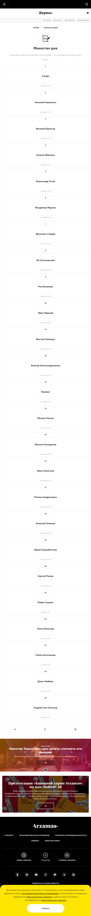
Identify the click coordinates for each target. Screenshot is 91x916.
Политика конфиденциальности (71, 835)
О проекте (9, 835)
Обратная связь (52, 841)
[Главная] (45, 826)
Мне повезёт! (87, 13)
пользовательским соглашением (39, 893)
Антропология (83, 20)
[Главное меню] (4, 4)
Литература (69, 20)
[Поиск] (87, 4)
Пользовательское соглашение (34, 835)
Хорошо (45, 908)
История (47, 20)
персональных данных (39, 896)
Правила (35, 841)
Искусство (57, 20)
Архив (36, 28)
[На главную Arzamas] (45, 4)
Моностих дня (51, 28)
